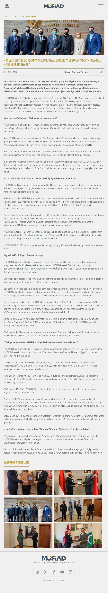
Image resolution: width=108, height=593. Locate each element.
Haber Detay (30, 16)
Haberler (18, 16)
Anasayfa (7, 16)
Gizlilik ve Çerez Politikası (54, 589)
